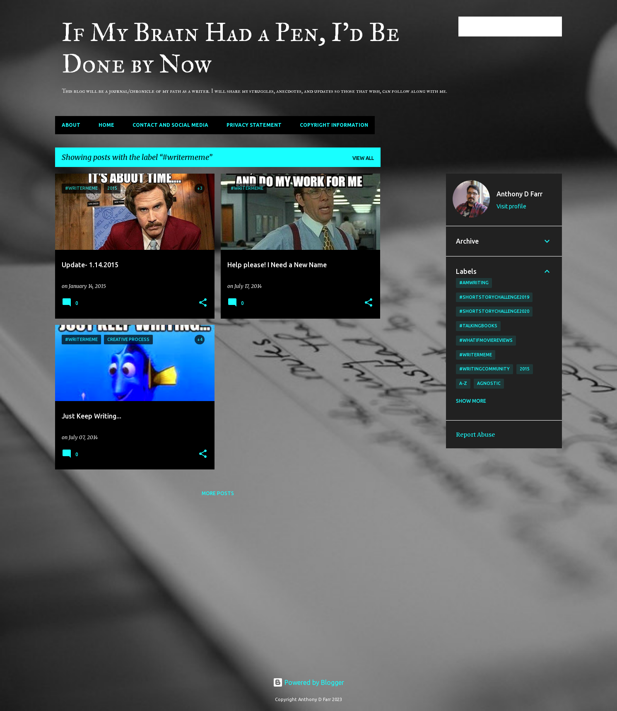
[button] (203, 303)
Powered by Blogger (308, 682)
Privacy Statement (254, 125)
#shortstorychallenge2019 (494, 297)
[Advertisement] (413, 298)
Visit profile (511, 206)
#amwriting (474, 282)
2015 (525, 368)
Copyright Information (334, 125)
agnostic (489, 383)
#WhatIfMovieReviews (486, 340)
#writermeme (475, 354)
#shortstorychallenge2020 (494, 311)
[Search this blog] (518, 26)
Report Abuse (475, 434)
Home (106, 125)
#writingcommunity (484, 368)
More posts (218, 493)
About (71, 125)
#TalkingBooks (478, 325)
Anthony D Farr (519, 194)
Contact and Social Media (170, 125)
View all (363, 158)
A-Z (463, 383)
